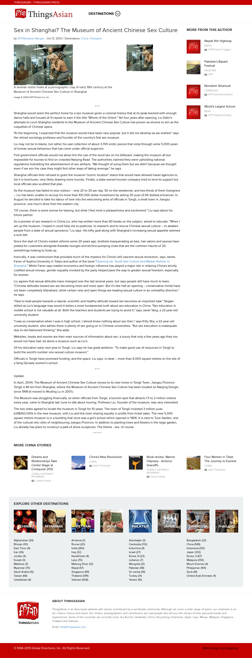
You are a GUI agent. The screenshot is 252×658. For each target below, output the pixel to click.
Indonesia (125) (196, 548)
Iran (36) (18, 552)
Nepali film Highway (218, 41)
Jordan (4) (20, 556)
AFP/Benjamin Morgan (31, 38)
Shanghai (96, 38)
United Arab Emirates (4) (201, 575)
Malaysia (140, 526)
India (207, 111)
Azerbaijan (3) (137, 540)
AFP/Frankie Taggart (219, 49)
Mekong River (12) (82, 564)
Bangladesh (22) (196, 540)
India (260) (77, 548)
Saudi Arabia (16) (23, 572)
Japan (169, 526)
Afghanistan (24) (23, 540)
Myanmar (38, 476)
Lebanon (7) (136, 560)
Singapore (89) (80, 572)
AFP (210, 74)
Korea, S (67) (194, 556)
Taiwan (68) (20, 575)
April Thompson (101, 465)
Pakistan (210, 70)
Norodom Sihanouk (217, 86)
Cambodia (211, 90)
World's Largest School (219, 106)
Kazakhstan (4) (80, 556)
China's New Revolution (105, 457)
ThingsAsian (22, 2)
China (84, 38)
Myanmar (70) (22, 568)
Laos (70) (76, 560)
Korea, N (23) (137, 556)
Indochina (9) (136, 548)
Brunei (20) (78, 544)
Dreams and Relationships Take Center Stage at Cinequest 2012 (44, 463)
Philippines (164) (196, 568)
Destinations (101, 14)
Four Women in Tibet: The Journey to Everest (220, 459)
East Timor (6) (22, 548)
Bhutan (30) (21, 544)
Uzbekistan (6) (22, 579)
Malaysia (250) (195, 560)
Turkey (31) (135, 575)
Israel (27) (134, 552)
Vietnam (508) (79, 579)
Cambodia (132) (138, 544)
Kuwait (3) (19, 560)
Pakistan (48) (136, 568)
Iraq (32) (76, 552)
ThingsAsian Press (46, 2)
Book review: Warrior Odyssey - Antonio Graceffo (161, 461)
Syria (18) (192, 572)
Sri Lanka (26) (137, 572)
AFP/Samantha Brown (220, 94)
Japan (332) (194, 552)
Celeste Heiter (43, 480)
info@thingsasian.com (73, 627)
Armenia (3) (78, 540)
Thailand (226, 526)
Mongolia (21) (137, 564)
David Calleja (158, 476)
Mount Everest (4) (197, 564)
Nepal (208, 45)
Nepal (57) (77, 568)
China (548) (193, 544)
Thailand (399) (79, 575)
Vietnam (46, 473)
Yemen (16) (135, 579)
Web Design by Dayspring (220, 648)
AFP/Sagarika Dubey (219, 115)
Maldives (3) (21, 564)
